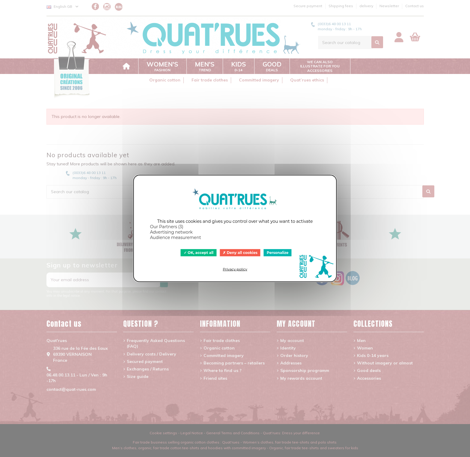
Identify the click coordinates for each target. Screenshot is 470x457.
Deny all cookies (240, 252)
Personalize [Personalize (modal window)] (278, 252)
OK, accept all (199, 252)
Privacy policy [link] (235, 269)
